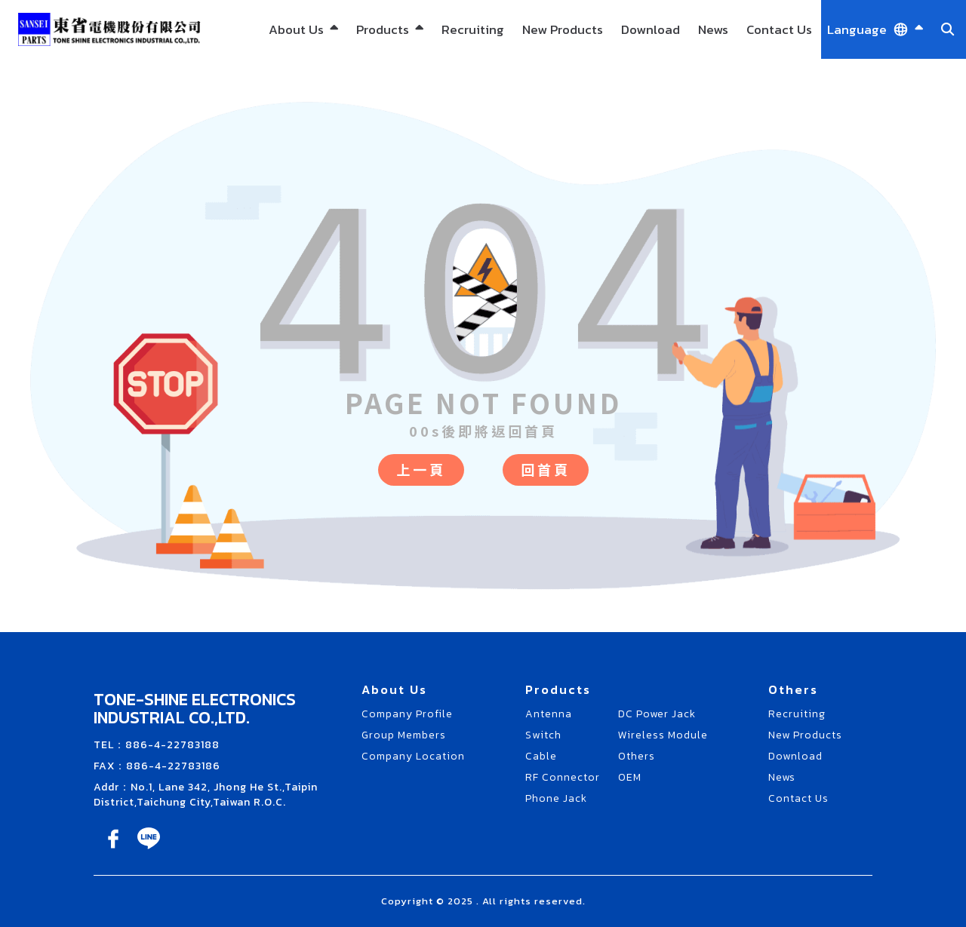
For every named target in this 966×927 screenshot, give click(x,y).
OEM (629, 777)
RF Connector (562, 777)
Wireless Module (663, 735)
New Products (562, 29)
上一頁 (421, 469)
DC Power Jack (657, 714)
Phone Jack (556, 798)
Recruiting (472, 29)
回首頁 (546, 469)
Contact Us (779, 29)
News (713, 29)
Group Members (403, 735)
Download (650, 29)
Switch (543, 735)
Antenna (548, 714)
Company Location (413, 756)
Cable (541, 756)
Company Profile (407, 714)
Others (636, 756)
